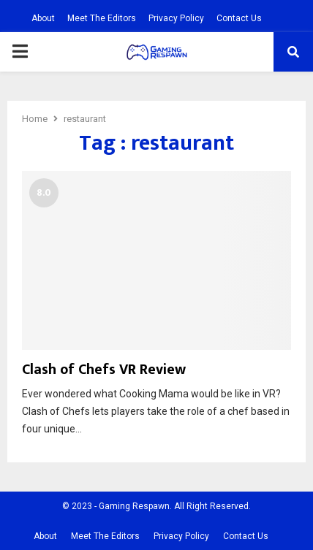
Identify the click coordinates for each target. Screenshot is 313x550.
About (43, 18)
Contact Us (239, 18)
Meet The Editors (101, 18)
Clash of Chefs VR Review (104, 369)
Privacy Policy (176, 18)
